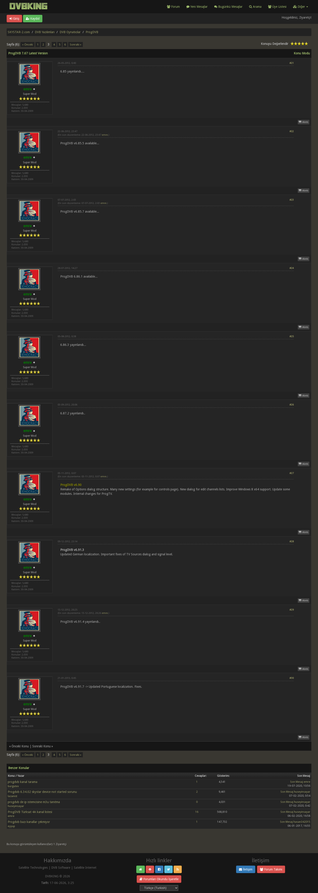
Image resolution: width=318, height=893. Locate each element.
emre (105, 134)
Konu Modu (302, 53)
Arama (255, 6)
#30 (292, 678)
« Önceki (27, 44)
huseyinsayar (302, 791)
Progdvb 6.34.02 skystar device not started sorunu (42, 792)
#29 (292, 609)
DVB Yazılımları (45, 32)
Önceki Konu (20, 746)
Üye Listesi (277, 6)
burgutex (13, 786)
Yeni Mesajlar (197, 6)
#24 (292, 268)
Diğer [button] (300, 6)
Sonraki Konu (41, 746)
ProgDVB (92, 32)
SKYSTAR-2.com (19, 32)
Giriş (14, 18)
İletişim (245, 869)
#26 (292, 404)
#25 (292, 336)
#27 (292, 473)
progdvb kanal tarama (22, 782)
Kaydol (33, 18)
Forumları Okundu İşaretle (159, 879)
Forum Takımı (271, 869)
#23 (292, 199)
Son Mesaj (296, 781)
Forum (173, 6)
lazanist (12, 796)
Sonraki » (75, 44)
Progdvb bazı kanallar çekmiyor (29, 822)
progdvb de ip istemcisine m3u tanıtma (34, 802)
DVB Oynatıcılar (70, 32)
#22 (292, 131)
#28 (292, 541)
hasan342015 (301, 821)
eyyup (11, 826)
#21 (292, 63)
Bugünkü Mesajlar (228, 6)
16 (196, 811)
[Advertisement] (175, 86)
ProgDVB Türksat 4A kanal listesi (30, 812)
